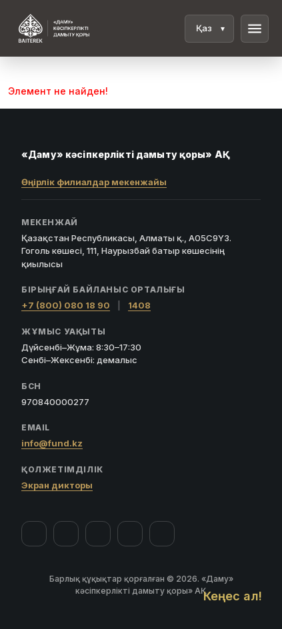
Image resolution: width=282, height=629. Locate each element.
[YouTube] (98, 533)
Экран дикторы (57, 485)
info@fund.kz (52, 443)
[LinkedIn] (162, 533)
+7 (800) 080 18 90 (65, 305)
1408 (139, 305)
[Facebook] (34, 533)
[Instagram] (66, 533)
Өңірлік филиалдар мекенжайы (94, 182)
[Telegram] (130, 533)
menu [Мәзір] (254, 28)
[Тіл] (209, 29)
